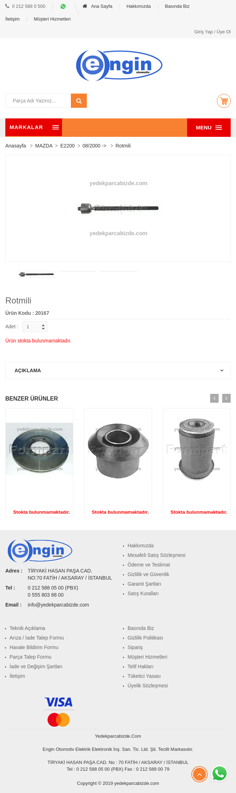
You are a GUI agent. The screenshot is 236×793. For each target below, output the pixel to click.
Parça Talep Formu (30, 657)
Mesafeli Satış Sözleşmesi (156, 555)
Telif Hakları (140, 666)
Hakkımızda (139, 6)
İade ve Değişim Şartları (36, 666)
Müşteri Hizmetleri (52, 19)
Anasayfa (15, 146)
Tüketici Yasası (144, 676)
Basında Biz (177, 6)
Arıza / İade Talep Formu (37, 638)
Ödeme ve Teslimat (149, 565)
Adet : (11, 326)
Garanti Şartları (144, 584)
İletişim (12, 19)
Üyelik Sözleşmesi (148, 685)
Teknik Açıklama (27, 628)
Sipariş (135, 647)
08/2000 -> (94, 146)
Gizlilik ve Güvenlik (148, 574)
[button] (224, 101)
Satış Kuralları (143, 593)
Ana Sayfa (97, 6)
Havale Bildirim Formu (34, 647)
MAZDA (43, 146)
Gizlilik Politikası (145, 638)
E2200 (67, 146)
